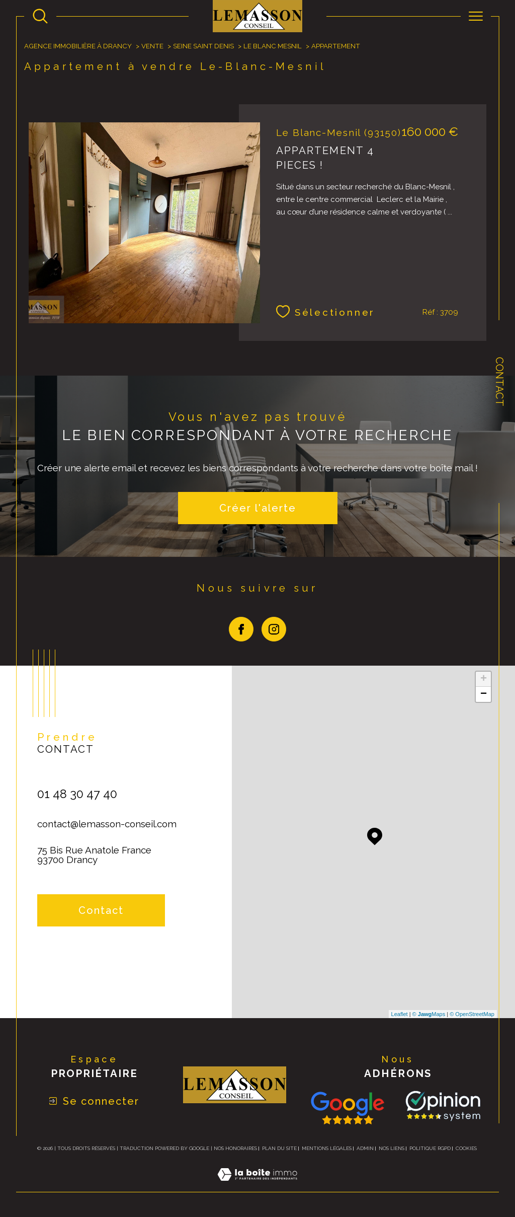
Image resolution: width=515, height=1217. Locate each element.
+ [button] (483, 679)
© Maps (429, 1014)
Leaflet (399, 1014)
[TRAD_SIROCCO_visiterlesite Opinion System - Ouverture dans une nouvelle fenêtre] (441, 1106)
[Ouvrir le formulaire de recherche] (40, 16)
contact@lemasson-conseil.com (107, 823)
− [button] (483, 694)
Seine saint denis (203, 46)
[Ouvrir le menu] (476, 16)
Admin (365, 1148)
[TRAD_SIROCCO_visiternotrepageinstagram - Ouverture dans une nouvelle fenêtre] (274, 629)
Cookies (466, 1148)
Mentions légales (327, 1148)
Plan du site (279, 1148)
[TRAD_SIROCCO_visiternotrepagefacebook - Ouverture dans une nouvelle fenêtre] (241, 629)
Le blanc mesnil (272, 46)
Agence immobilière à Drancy (78, 46)
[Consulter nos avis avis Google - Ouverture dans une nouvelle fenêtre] (347, 1108)
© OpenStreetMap (472, 1014)
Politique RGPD (430, 1148)
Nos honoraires (235, 1148)
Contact (499, 381)
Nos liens (391, 1148)
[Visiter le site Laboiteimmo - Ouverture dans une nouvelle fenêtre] (257, 1186)
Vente (152, 46)
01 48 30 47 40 (77, 794)
